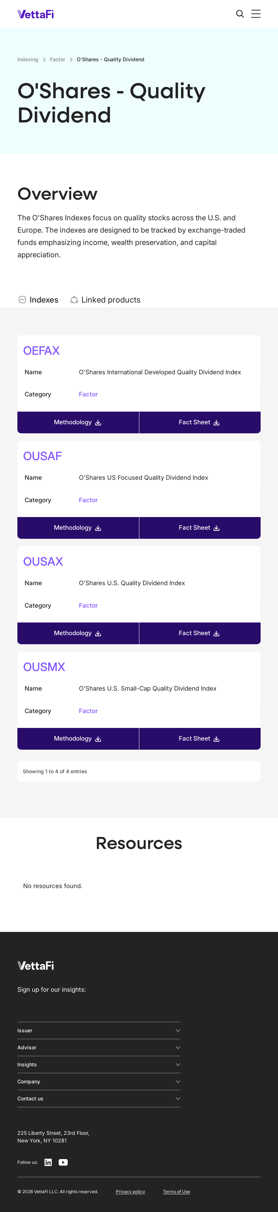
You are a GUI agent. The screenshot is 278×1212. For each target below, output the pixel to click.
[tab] (38, 299)
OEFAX (41, 350)
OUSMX (44, 667)
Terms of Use (176, 1191)
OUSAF (42, 456)
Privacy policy (130, 1191)
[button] (254, 14)
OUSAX (43, 561)
